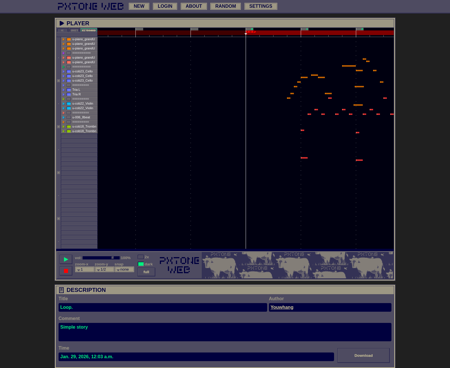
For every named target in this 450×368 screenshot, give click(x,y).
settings (260, 6)
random (225, 6)
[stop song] (66, 271)
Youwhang (282, 307)
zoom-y (101, 264)
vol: (78, 258)
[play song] (66, 259)
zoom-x (81, 264)
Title (63, 298)
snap (119, 264)
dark (149, 264)
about (194, 6)
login (165, 6)
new (139, 6)
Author (276, 298)
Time (64, 348)
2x (147, 257)
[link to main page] (90, 6)
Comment (69, 318)
